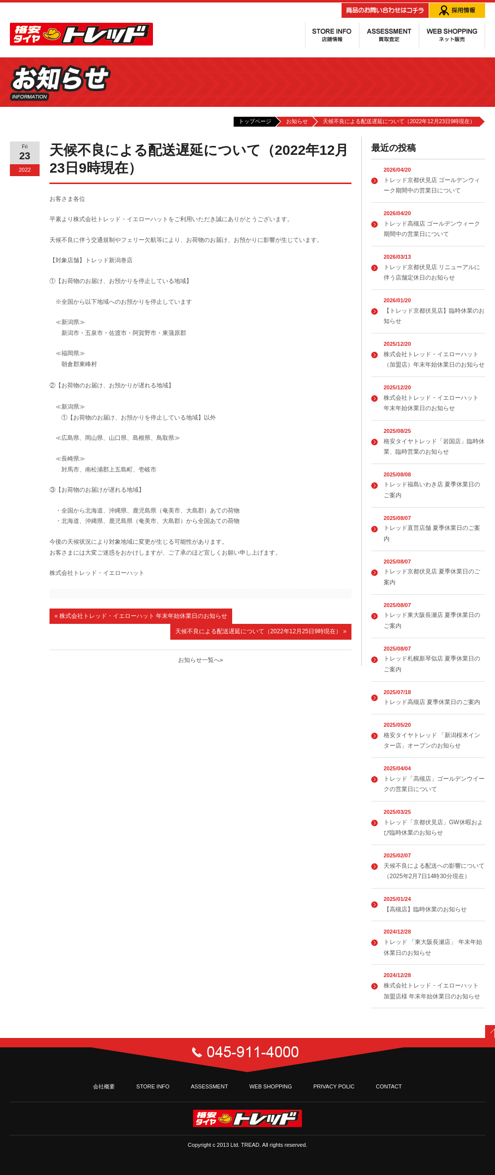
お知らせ (297, 121)
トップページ (255, 121)
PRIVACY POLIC (333, 1086)
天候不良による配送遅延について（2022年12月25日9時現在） (260, 631)
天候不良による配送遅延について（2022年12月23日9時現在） (399, 121)
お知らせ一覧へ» (200, 660)
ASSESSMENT (209, 1086)
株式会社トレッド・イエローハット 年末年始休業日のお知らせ (140, 615)
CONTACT (388, 1086)
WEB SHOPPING (270, 1086)
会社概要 (104, 1086)
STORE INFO (152, 1086)
